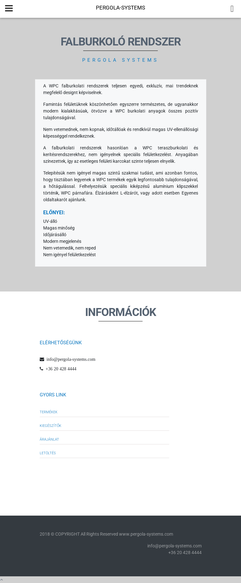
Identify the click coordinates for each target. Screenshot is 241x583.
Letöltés (48, 453)
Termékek (48, 412)
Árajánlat (49, 439)
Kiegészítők (50, 426)
